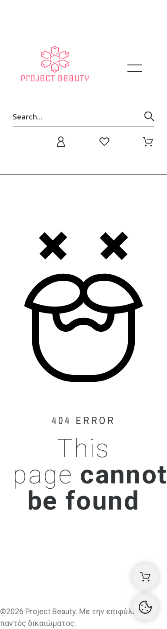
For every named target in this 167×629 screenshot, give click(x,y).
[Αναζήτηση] (83, 116)
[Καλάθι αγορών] (145, 577)
